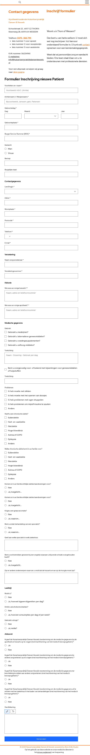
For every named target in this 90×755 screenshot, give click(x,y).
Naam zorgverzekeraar (14, 260)
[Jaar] (68, 116)
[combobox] (41, 116)
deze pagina (18, 72)
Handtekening (10, 707)
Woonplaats (10, 209)
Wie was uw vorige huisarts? (16, 288)
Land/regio (9, 187)
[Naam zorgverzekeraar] (41, 264)
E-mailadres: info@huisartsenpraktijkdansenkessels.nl (26, 59)
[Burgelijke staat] (41, 174)
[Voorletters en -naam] (41, 90)
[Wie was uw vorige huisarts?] (41, 295)
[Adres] (41, 202)
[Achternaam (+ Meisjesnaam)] (41, 101)
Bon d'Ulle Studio (71, 747)
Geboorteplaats (11, 122)
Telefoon (9, 231)
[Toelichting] (41, 358)
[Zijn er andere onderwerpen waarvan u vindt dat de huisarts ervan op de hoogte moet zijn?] (41, 578)
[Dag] (12, 116)
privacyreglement (44, 752)
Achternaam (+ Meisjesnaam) (17, 97)
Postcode (9, 220)
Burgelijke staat (11, 170)
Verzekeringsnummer (13, 271)
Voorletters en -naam (13, 86)
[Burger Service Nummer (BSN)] (41, 138)
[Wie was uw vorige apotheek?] (41, 313)
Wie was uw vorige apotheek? (17, 305)
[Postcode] (41, 225)
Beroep (7, 158)
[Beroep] (41, 163)
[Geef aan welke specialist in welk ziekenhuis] (41, 545)
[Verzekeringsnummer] (41, 275)
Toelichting (9, 350)
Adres (7, 198)
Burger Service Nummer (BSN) (17, 134)
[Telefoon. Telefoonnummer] (43, 236)
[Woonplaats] (41, 214)
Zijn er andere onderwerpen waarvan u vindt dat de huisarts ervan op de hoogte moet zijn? (40, 570)
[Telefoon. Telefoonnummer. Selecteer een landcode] (8, 236)
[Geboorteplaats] (41, 127)
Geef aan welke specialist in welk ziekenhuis (21, 537)
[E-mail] (41, 247)
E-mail (8, 243)
